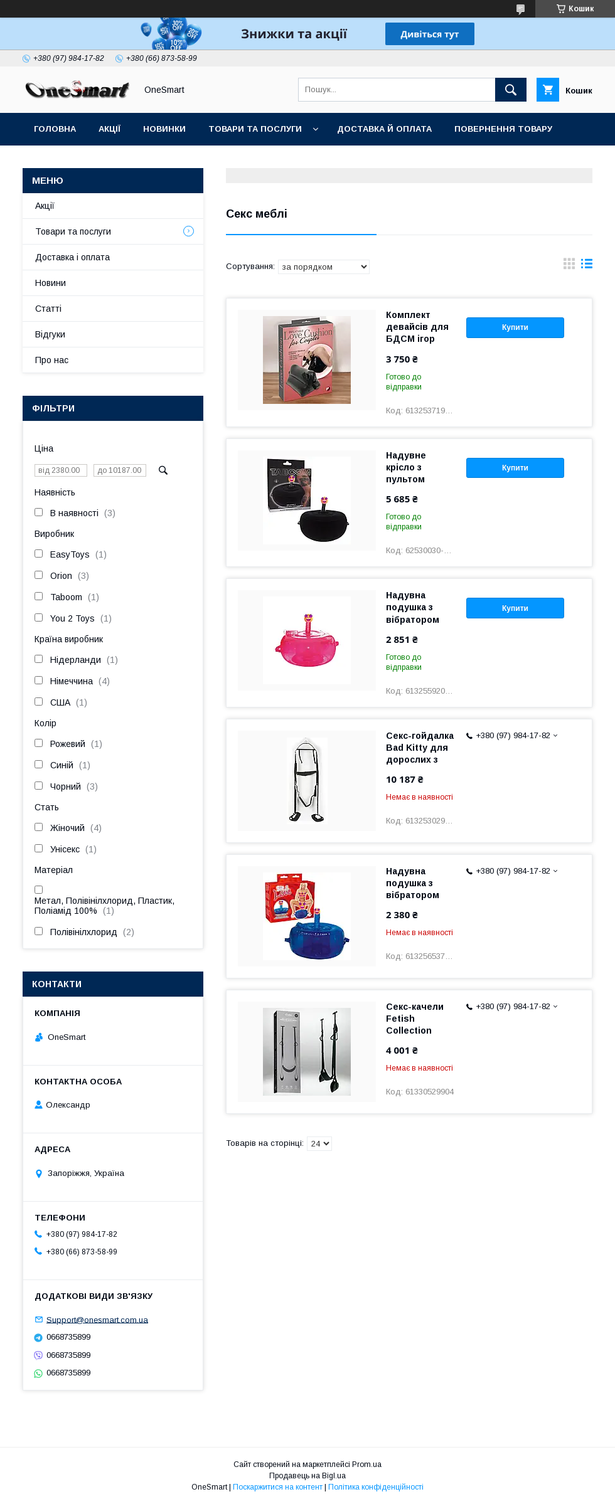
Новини (50, 283)
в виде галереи (569, 266)
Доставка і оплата (72, 257)
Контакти (115, 161)
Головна (55, 129)
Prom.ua (367, 1464)
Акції (109, 129)
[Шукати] (511, 90)
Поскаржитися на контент (278, 1487)
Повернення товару (503, 129)
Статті (178, 161)
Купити (515, 327)
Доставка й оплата (384, 129)
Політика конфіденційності (376, 1487)
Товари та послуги (255, 129)
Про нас (51, 360)
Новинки (164, 129)
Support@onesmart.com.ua (97, 1319)
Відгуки (52, 161)
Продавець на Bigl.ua (307, 1475)
